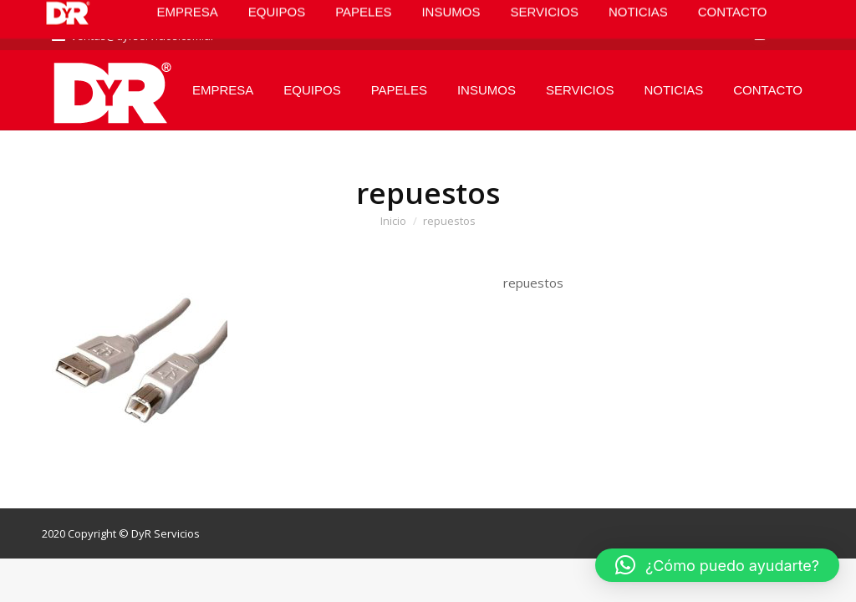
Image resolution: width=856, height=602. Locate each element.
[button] (717, 565)
